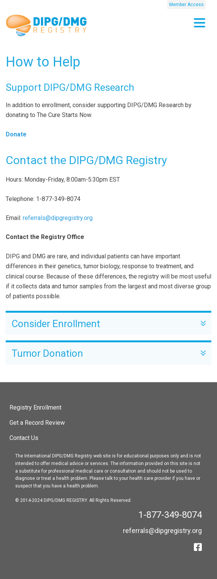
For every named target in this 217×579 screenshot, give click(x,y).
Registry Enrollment (35, 407)
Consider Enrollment (108, 323)
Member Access (186, 4)
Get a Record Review (37, 422)
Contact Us (23, 437)
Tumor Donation (108, 353)
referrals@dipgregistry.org (58, 217)
